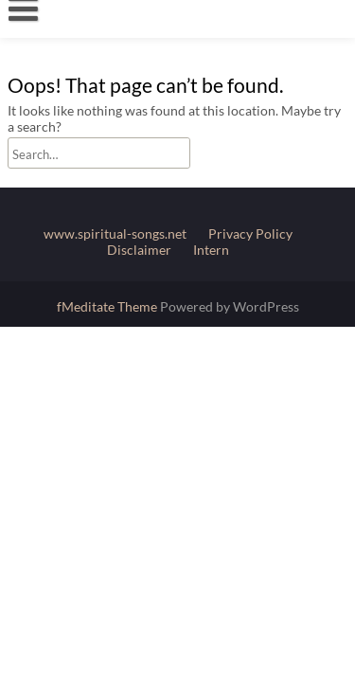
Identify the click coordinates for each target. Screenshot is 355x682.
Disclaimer (139, 250)
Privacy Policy (250, 233)
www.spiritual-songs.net (115, 233)
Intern (211, 250)
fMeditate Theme (108, 306)
